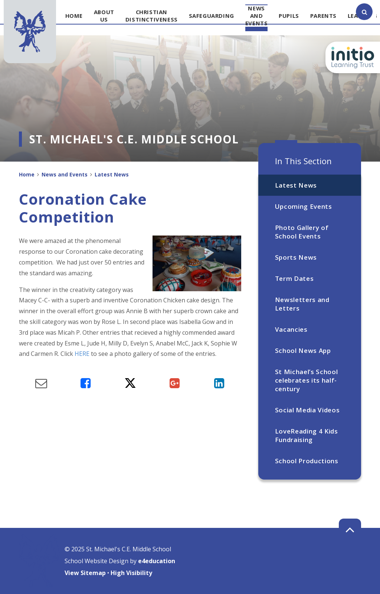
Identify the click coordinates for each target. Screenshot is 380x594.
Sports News (296, 257)
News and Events (65, 174)
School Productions (306, 461)
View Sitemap (85, 573)
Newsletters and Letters (302, 303)
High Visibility (131, 573)
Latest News (296, 185)
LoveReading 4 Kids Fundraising (306, 435)
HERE (82, 354)
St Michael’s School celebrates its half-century (306, 380)
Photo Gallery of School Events (302, 231)
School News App (303, 350)
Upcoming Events (303, 206)
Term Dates (294, 278)
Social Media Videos (307, 410)
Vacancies (291, 329)
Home (27, 174)
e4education (156, 561)
